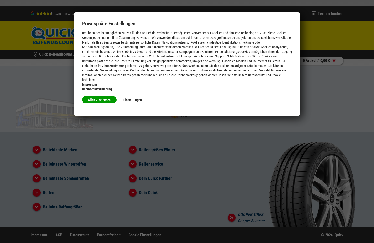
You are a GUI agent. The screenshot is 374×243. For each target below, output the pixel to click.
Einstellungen (134, 100)
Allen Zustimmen (99, 100)
